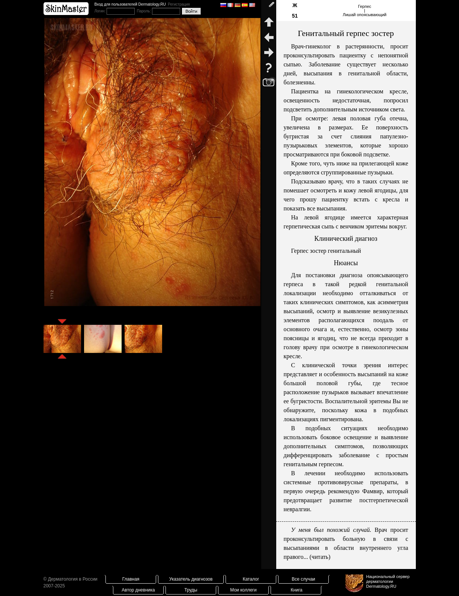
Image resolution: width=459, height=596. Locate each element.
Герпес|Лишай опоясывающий (365, 10)
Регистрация (179, 4)
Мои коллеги (243, 590)
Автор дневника (138, 590)
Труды (190, 590)
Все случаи (303, 579)
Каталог (251, 579)
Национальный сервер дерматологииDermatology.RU (388, 581)
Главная (131, 579)
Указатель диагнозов (191, 579)
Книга (296, 590)
